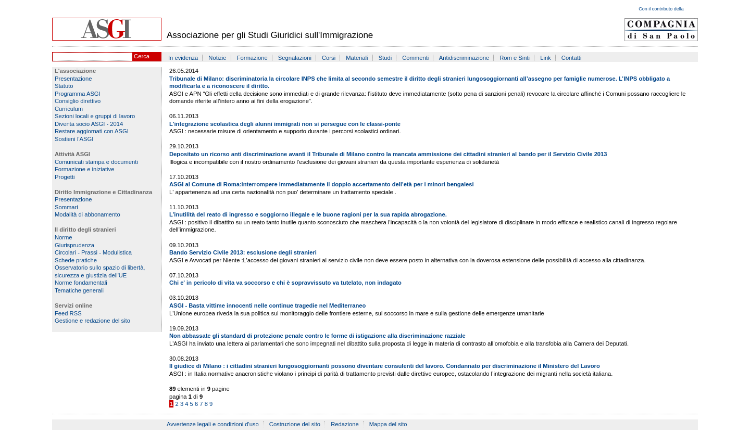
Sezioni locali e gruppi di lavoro (95, 116)
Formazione (252, 58)
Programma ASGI (78, 94)
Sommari (66, 207)
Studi (385, 58)
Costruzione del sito (294, 424)
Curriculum (69, 109)
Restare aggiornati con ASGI (92, 131)
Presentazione (73, 78)
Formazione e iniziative (84, 169)
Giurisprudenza (74, 245)
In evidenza (183, 58)
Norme (63, 237)
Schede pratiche (76, 260)
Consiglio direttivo (78, 101)
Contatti (571, 58)
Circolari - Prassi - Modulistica (93, 252)
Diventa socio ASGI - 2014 (89, 124)
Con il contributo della (661, 8)
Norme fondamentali (81, 282)
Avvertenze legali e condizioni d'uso (213, 424)
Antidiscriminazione (464, 58)
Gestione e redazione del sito (92, 320)
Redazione (345, 424)
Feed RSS (68, 313)
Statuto (64, 86)
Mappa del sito (388, 424)
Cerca (141, 56)
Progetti (65, 177)
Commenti (415, 58)
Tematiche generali (79, 290)
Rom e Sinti (514, 58)
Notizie (217, 58)
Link (545, 58)
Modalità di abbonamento (87, 214)
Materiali (357, 58)
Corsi (328, 58)
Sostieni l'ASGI (74, 139)
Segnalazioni (294, 58)
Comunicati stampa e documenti (96, 162)
